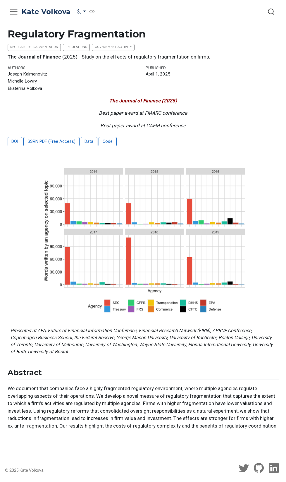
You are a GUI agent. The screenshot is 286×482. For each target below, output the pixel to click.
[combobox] (271, 12)
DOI (14, 141)
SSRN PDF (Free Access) (51, 141)
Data (89, 141)
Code (108, 141)
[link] (81, 11)
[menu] (14, 12)
